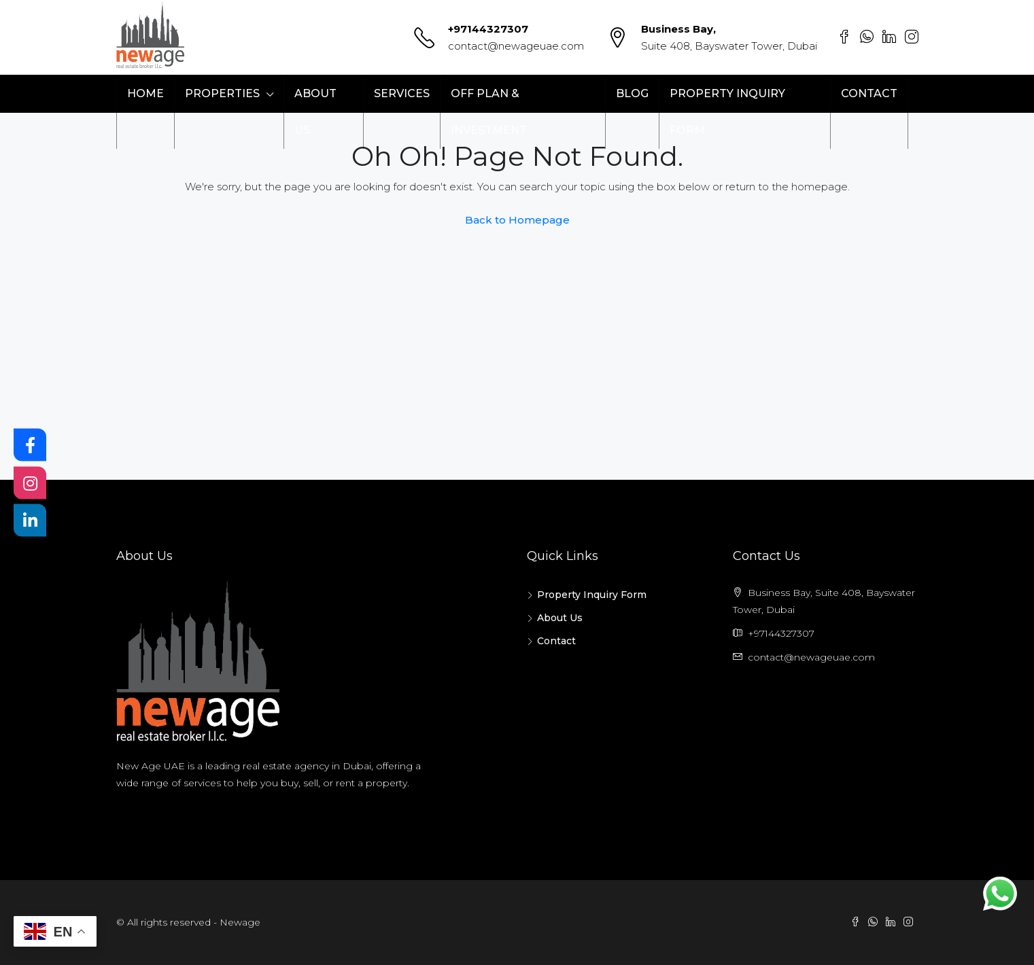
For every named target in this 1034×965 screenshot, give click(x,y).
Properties (222, 93)
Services (402, 93)
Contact (869, 93)
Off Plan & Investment (489, 112)
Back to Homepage (517, 219)
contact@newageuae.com (516, 45)
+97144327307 (488, 28)
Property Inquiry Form (727, 112)
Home (145, 93)
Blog (632, 93)
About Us (315, 112)
